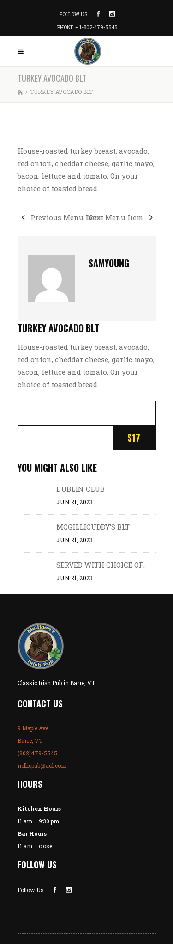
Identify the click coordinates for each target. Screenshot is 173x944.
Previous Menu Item (59, 217)
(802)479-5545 (37, 753)
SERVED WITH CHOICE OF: (100, 564)
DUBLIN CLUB (80, 489)
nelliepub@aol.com (42, 765)
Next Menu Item (121, 217)
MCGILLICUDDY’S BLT (93, 526)
